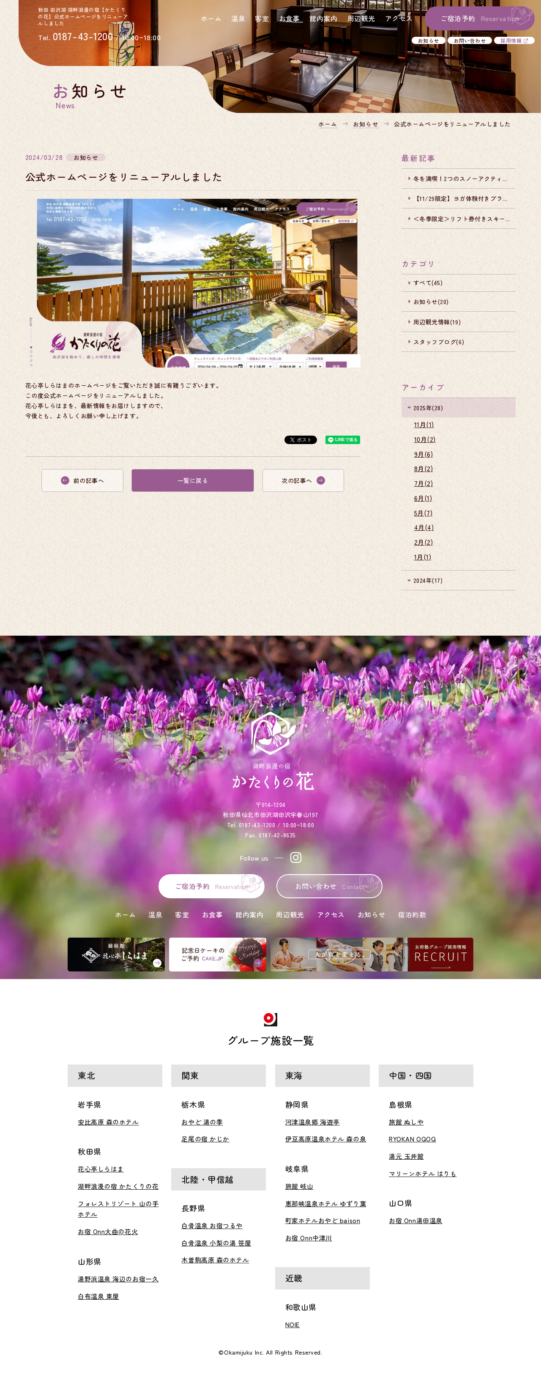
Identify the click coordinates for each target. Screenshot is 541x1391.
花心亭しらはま (101, 1168)
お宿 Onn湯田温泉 (416, 1220)
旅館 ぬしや (406, 1121)
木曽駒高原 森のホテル (215, 1259)
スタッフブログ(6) (438, 341)
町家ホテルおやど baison (322, 1220)
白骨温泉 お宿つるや (212, 1225)
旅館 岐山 (299, 1186)
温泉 (238, 18)
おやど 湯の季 (202, 1121)
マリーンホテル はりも (422, 1173)
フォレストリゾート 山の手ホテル (118, 1209)
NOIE (292, 1324)
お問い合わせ (470, 40)
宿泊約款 (412, 914)
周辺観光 (361, 18)
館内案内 (323, 18)
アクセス (399, 18)
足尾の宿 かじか (205, 1138)
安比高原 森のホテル (108, 1121)
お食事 (289, 18)
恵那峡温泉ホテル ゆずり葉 (325, 1203)
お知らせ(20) (431, 301)
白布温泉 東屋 (98, 1296)
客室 (262, 18)
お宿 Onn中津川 (308, 1237)
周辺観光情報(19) (437, 322)
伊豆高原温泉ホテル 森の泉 (325, 1138)
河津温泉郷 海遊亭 (312, 1121)
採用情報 (511, 40)
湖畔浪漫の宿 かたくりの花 (118, 1186)
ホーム (211, 18)
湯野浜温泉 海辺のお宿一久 (118, 1278)
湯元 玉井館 (406, 1156)
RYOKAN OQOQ (412, 1138)
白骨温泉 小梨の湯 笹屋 (216, 1242)
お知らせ (428, 40)
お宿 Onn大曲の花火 (108, 1231)
